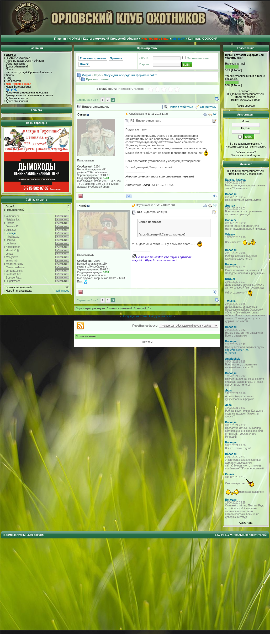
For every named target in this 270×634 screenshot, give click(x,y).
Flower (10, 223)
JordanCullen (13, 274)
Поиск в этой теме (181, 106)
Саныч (229, 474)
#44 (215, 205)
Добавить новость (17, 98)
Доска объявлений (17, 66)
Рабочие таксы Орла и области (25, 60)
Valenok (230, 234)
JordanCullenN (14, 270)
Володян (11, 233)
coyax (9, 253)
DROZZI (230, 278)
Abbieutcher (13, 246)
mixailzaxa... (13, 236)
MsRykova (12, 257)
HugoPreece (13, 281)
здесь (256, 155)
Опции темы (208, 106)
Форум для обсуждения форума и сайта (130, 75)
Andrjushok (232, 358)
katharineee (12, 216)
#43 (215, 114)
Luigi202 (11, 229)
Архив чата (245, 522)
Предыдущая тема (134, 316)
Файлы (10, 75)
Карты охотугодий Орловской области (29, 72)
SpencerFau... (14, 277)
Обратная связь (15, 63)
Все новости (13, 81)
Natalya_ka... (13, 219)
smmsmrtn (12, 260)
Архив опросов (246, 105)
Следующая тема (160, 316)
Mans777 (230, 220)
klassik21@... (14, 250)
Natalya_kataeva (235, 179)
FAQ (8, 78)
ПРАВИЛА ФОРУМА (18, 57)
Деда (228, 390)
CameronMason (15, 267)
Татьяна (230, 301)
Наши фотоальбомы (18, 86)
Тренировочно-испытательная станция (29, 95)
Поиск (9, 69)
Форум (86, 75)
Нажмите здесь (234, 146)
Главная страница (93, 58)
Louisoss (11, 243)
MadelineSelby (14, 264)
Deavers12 (12, 226)
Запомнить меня (195, 58)
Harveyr (10, 240)
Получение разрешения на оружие (27, 92)
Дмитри (230, 205)
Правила (116, 58)
